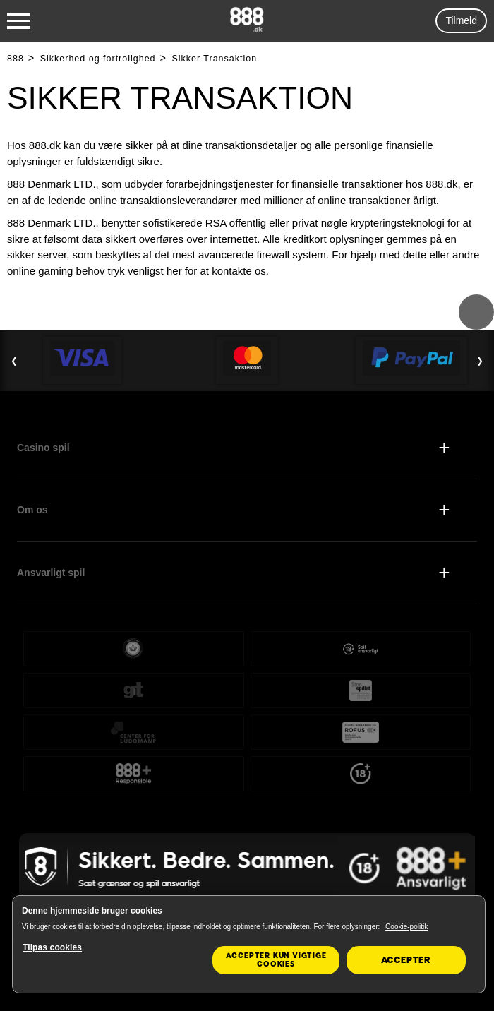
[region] (249, 944)
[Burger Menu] (18, 21)
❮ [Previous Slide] (14, 361)
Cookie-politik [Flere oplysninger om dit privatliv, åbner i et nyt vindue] (406, 927)
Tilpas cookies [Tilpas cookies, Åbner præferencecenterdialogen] (52, 947)
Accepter (406, 960)
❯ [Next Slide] (479, 361)
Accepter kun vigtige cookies (276, 960)
